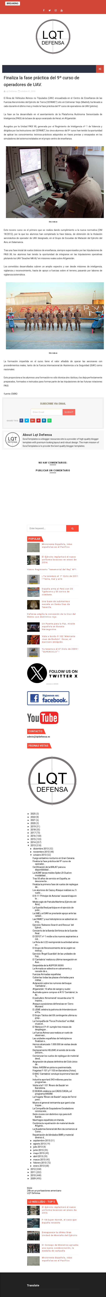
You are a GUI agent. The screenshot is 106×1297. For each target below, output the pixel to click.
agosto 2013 (39, 1143)
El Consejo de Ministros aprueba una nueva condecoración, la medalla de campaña (60, 1248)
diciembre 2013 (41, 848)
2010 (33, 1175)
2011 (33, 1172)
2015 (33, 839)
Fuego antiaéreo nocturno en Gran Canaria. (54, 858)
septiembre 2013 (42, 1140)
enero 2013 (39, 1166)
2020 (33, 823)
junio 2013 (38, 1150)
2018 (33, 829)
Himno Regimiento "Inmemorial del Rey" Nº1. (52, 569)
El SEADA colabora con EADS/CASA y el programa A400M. (52, 1092)
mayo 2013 (39, 1153)
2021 (33, 820)
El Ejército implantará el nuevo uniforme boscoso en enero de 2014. (59, 560)
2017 (33, 833)
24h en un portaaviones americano (44, 1190)
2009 (33, 1178)
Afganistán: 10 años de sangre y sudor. (52, 989)
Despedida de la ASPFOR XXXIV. (48, 965)
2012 (33, 1169)
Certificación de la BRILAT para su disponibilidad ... (49, 868)
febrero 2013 (40, 1162)
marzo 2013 (39, 1159)
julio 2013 (38, 1147)
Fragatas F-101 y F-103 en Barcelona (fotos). (54, 1070)
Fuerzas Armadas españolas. (47, 974)
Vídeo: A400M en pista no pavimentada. (52, 1067)
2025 (33, 813)
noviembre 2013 (41, 852)
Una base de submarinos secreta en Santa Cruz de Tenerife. (56, 604)
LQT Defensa (33, 1193)
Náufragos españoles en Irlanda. (48, 1120)
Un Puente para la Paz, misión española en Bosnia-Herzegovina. (58, 626)
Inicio (29, 1188)
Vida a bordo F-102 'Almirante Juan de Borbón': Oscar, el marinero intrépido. (58, 639)
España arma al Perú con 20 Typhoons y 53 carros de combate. (57, 592)
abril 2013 (38, 1156)
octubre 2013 (40, 855)
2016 (33, 836)
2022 (33, 817)
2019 (33, 826)
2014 (33, 842)
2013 (33, 845)
